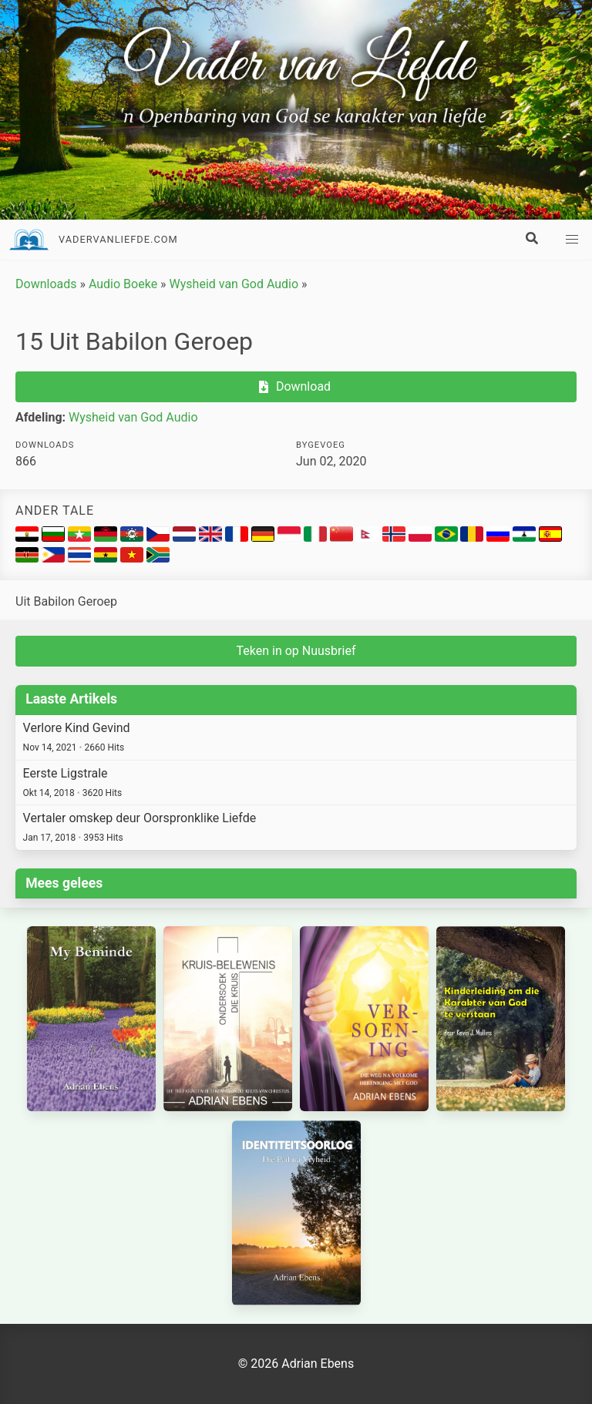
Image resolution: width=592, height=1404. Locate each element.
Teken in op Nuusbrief (296, 650)
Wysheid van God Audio (234, 284)
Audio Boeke (123, 284)
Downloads (45, 284)
